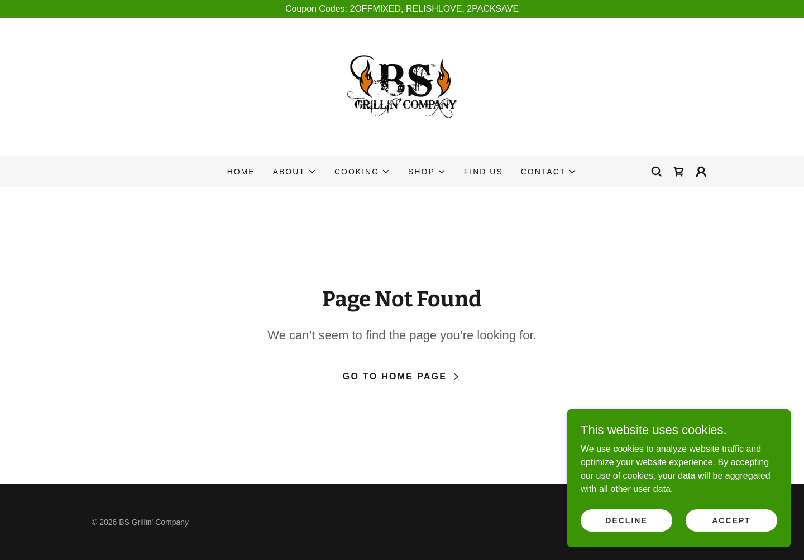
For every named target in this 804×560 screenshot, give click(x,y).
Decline (626, 519)
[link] (402, 86)
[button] (295, 171)
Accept (731, 519)
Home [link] (241, 171)
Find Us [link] (483, 171)
